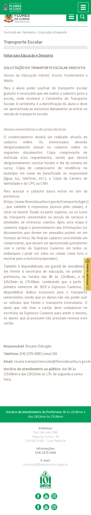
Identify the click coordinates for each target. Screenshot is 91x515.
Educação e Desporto (53, 32)
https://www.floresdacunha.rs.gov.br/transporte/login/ (46, 201)
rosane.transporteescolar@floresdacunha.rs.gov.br (52, 361)
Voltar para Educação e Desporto (28, 55)
